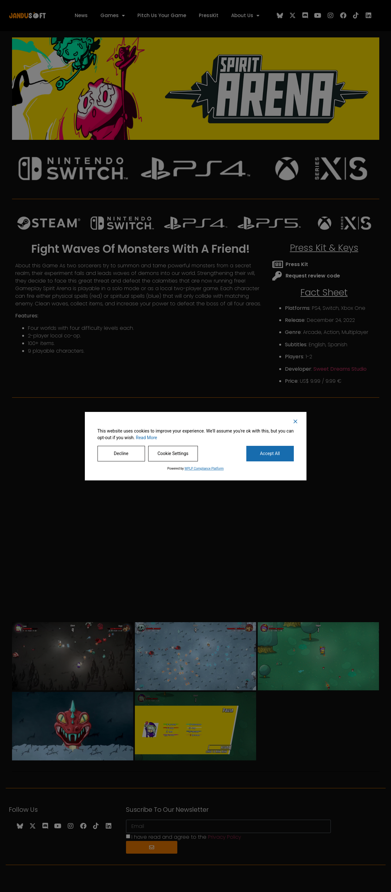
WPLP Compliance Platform (204, 468)
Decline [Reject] (121, 453)
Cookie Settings (173, 453)
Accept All (270, 453)
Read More (146, 437)
